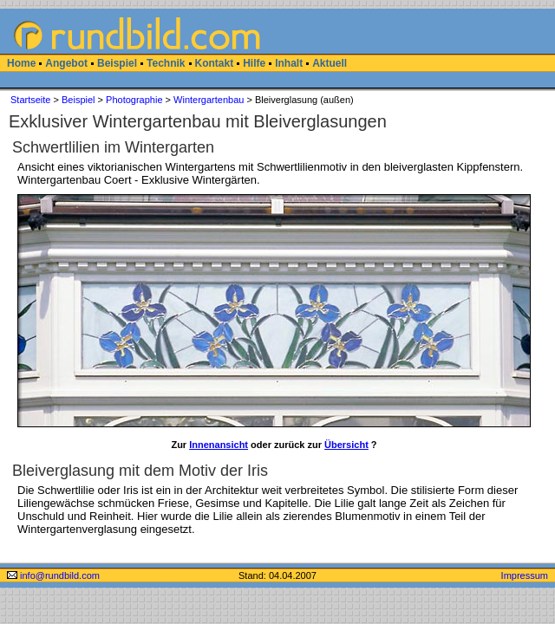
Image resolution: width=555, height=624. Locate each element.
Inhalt (289, 63)
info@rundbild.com (53, 575)
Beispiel (117, 63)
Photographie (134, 99)
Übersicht (346, 444)
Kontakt (214, 63)
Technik (166, 63)
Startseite (30, 99)
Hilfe (254, 63)
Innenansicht (218, 444)
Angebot (66, 63)
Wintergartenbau (208, 99)
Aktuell (329, 63)
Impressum (524, 575)
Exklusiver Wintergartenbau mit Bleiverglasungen (198, 121)
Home (21, 63)
